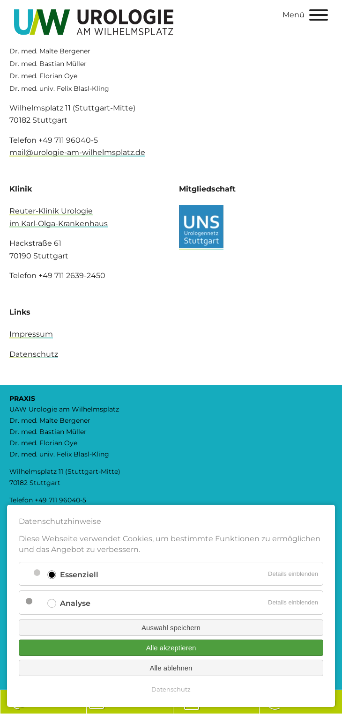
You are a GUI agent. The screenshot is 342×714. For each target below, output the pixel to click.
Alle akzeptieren (171, 648)
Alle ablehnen (171, 668)
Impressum (31, 334)
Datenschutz (33, 354)
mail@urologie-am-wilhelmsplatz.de (77, 152)
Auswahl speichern (171, 628)
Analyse (75, 603)
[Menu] (319, 17)
